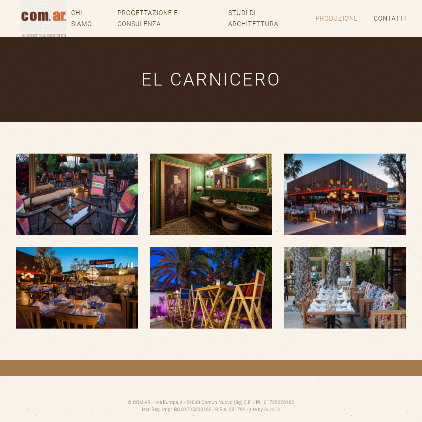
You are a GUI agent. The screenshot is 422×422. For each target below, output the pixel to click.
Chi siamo (81, 18)
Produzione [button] (337, 18)
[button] (77, 194)
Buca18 (272, 414)
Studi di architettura (253, 18)
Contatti (390, 18)
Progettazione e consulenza (147, 18)
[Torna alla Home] (43, 18)
